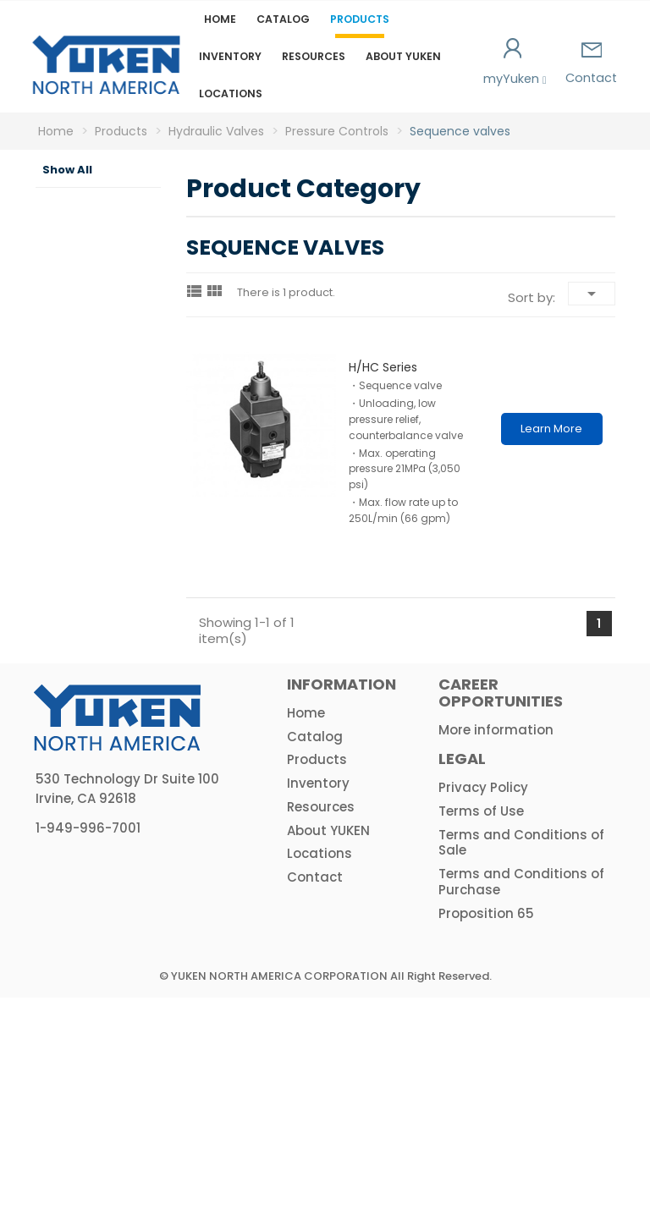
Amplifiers (86, 826)
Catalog (283, 19)
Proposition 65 (486, 1141)
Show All (67, 170)
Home (220, 19)
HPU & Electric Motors (77, 782)
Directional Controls (101, 568)
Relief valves (100, 389)
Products (359, 19)
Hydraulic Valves (84, 299)
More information (496, 957)
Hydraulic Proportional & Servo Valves (94, 716)
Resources (313, 56)
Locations (230, 93)
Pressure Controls (95, 344)
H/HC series (383, 367)
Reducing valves (109, 479)
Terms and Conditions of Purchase (521, 1110)
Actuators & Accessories (92, 864)
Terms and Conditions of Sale (521, 1070)
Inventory (230, 56)
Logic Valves (88, 658)
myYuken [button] (513, 62)
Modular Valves (93, 613)
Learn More (551, 429)
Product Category (73, 210)
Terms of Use (481, 1038)
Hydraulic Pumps (84, 254)
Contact (591, 64)
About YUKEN (403, 56)
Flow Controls (95, 524)
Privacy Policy (483, 1016)
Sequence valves (110, 434)
